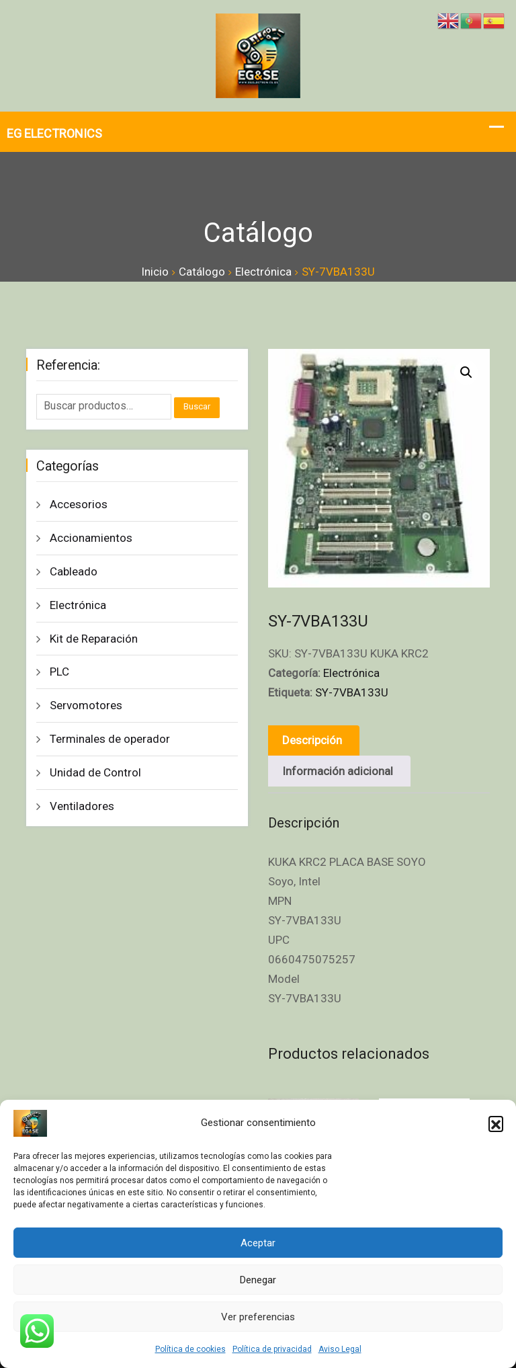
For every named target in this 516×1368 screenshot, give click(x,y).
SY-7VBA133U (351, 692)
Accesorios (79, 504)
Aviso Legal (339, 1349)
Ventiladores (82, 806)
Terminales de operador (110, 739)
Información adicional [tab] (338, 771)
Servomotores (86, 705)
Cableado (73, 571)
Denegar (258, 1280)
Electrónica (263, 271)
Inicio (155, 271)
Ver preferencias (258, 1317)
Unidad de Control (95, 772)
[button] (496, 1123)
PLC (59, 671)
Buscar (196, 406)
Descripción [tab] (313, 740)
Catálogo (202, 271)
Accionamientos (91, 538)
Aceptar (258, 1243)
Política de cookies (190, 1349)
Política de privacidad (272, 1349)
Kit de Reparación (94, 638)
